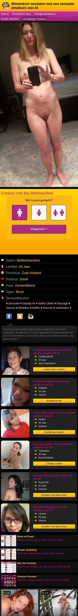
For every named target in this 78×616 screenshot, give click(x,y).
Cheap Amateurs (45, 13)
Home (5, 13)
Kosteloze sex (54, 400)
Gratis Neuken (10, 18)
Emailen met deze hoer (54, 495)
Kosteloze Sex (21, 13)
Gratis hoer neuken (54, 369)
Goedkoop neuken (54, 432)
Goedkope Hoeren (34, 18)
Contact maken (54, 463)
